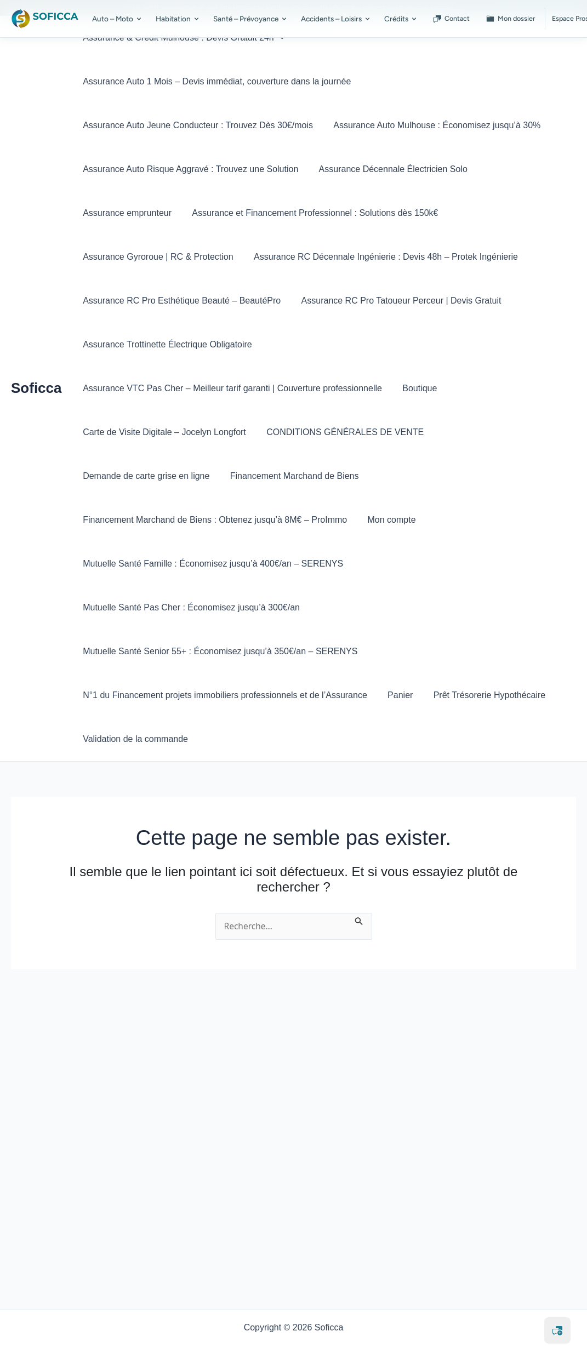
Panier (395, 651)
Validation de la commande (134, 695)
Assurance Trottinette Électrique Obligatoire (166, 344)
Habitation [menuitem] (178, 18)
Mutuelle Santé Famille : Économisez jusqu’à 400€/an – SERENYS (212, 519)
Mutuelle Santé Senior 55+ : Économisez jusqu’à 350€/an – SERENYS (219, 607)
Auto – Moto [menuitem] (117, 18)
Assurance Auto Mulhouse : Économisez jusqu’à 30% (432, 125)
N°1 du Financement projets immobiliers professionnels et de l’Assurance (224, 651)
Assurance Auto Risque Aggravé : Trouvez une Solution (189, 169)
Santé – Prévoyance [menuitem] (250, 18)
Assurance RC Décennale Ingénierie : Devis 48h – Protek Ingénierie (381, 256)
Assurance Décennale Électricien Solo (389, 169)
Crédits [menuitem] (401, 18)
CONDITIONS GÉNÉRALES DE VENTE (392, 388)
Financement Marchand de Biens (290, 432)
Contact (451, 18)
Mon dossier (510, 18)
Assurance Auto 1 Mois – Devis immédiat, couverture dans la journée (216, 81)
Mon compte (387, 476)
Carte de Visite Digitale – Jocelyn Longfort (215, 388)
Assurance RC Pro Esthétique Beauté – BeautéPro (181, 300)
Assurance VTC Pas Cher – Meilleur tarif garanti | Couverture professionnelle (417, 344)
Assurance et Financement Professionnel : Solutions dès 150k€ (310, 213)
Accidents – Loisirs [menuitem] (336, 18)
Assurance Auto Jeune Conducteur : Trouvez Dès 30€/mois (197, 125)
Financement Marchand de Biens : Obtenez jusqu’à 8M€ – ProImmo (214, 476)
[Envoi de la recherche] (360, 876)
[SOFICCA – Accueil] (45, 18)
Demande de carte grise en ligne (145, 432)
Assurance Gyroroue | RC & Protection (157, 256)
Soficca (36, 366)
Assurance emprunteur (126, 213)
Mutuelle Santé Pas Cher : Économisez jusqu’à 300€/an (190, 563)
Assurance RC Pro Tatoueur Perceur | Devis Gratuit (397, 300)
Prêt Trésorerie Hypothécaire (482, 651)
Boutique (99, 388)
